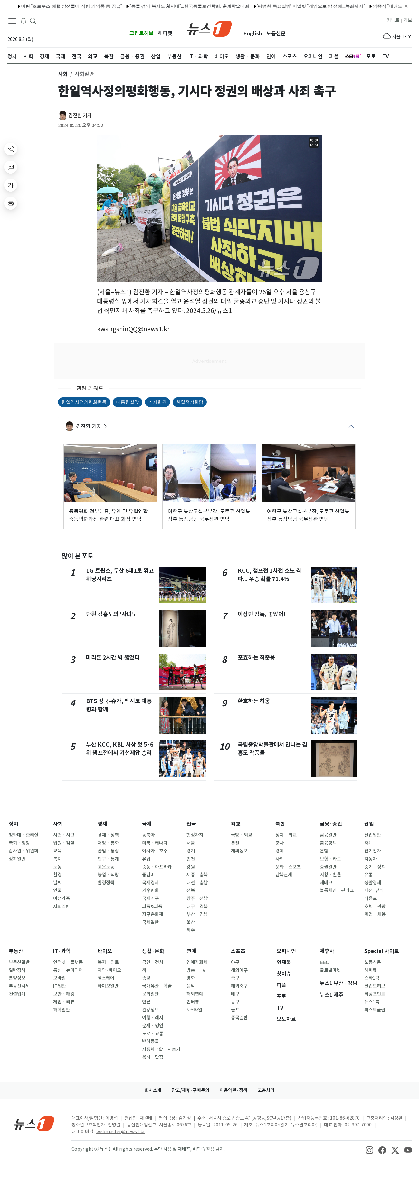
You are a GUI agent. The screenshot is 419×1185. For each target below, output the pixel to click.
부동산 (16, 951)
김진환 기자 (80, 115)
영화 (190, 978)
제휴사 (327, 951)
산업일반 (372, 835)
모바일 (59, 978)
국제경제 (150, 883)
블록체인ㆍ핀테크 (337, 890)
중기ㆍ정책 (375, 867)
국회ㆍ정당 (19, 843)
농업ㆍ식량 (108, 875)
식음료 (370, 898)
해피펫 (165, 33)
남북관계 (283, 875)
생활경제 (372, 883)
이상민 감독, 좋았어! (262, 614)
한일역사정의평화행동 (84, 402)
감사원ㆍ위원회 (23, 851)
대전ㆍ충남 (197, 883)
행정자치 (194, 835)
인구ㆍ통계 (108, 859)
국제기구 (150, 898)
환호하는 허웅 (254, 701)
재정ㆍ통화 (108, 843)
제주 (190, 930)
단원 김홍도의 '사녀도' (112, 614)
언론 (146, 1002)
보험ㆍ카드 (330, 859)
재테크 (326, 883)
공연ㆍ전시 (152, 962)
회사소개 (153, 1090)
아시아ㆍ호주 (154, 851)
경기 (190, 851)
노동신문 (276, 33)
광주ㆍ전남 (197, 898)
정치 (13, 824)
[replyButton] (10, 167)
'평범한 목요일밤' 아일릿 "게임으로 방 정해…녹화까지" (232, 6)
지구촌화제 (152, 914)
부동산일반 (19, 962)
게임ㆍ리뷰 (63, 1002)
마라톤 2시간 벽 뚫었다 (112, 657)
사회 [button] (63, 74)
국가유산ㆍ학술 (157, 986)
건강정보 (150, 1010)
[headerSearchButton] (33, 20)
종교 (146, 978)
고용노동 (106, 867)
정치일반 (17, 859)
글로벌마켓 (330, 970)
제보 (408, 20)
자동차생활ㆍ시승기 (161, 1049)
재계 (368, 843)
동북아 (148, 835)
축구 (235, 978)
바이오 (105, 951)
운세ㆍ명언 (152, 1026)
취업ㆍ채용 (375, 914)
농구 (235, 1002)
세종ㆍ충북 (197, 875)
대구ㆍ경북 (197, 906)
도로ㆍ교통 (152, 1034)
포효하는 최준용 (256, 657)
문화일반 (150, 994)
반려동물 (150, 1041)
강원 (190, 867)
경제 (102, 824)
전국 (191, 824)
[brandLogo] (209, 28)
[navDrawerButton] (12, 21)
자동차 (370, 859)
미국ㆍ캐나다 (154, 843)
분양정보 (17, 978)
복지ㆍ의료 (108, 962)
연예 (191, 951)
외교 (236, 824)
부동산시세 (19, 986)
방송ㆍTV (195, 970)
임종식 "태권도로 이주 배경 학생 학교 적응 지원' (342, 6)
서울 (190, 843)
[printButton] (10, 203)
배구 (235, 994)
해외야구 (239, 970)
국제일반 (150, 922)
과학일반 (61, 1010)
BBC (324, 962)
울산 (190, 922)
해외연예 (194, 994)
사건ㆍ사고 (63, 835)
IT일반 (59, 986)
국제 (147, 824)
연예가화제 (196, 962)
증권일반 (328, 867)
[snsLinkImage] (369, 1149)
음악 (190, 986)
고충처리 (266, 1090)
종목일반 (239, 1017)
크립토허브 (141, 33)
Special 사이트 (381, 951)
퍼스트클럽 (374, 1010)
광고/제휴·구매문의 (190, 1090)
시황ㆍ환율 (330, 875)
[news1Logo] (34, 1123)
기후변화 (150, 890)
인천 (190, 859)
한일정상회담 (189, 402)
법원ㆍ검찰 (63, 843)
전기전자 (372, 851)
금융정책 (328, 843)
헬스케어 (106, 978)
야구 (235, 962)
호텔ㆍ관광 (375, 906)
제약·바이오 (109, 970)
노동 (57, 867)
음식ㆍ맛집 (152, 1057)
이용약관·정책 (233, 1090)
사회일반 (61, 906)
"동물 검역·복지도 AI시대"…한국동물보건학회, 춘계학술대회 (111, 6)
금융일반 (328, 835)
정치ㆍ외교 (286, 835)
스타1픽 (371, 978)
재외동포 (239, 851)
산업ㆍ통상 (108, 851)
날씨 (57, 883)
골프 (235, 1010)
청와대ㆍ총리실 (23, 835)
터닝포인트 (374, 994)
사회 (58, 824)
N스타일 (194, 1010)
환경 (57, 875)
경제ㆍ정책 (108, 835)
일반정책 (17, 970)
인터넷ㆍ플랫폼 (68, 962)
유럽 (146, 859)
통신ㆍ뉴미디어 (68, 970)
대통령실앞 (127, 402)
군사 (279, 843)
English (252, 33)
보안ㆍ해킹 (63, 994)
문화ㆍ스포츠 (288, 867)
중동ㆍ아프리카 (157, 867)
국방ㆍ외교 (241, 835)
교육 (57, 851)
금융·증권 (331, 824)
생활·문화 (153, 951)
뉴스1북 (371, 1002)
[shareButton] (10, 149)
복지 (57, 859)
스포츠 (238, 951)
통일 (235, 843)
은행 (324, 851)
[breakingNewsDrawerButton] (23, 20)
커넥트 (393, 20)
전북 (190, 890)
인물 (57, 890)
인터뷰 (192, 1002)
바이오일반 (108, 986)
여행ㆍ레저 (152, 1017)
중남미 (148, 875)
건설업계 (17, 994)
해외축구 (239, 986)
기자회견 (157, 402)
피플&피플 (152, 906)
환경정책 (106, 883)
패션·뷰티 (374, 890)
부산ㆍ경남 (197, 914)
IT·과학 (62, 951)
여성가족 (61, 898)
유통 (368, 875)
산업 (369, 824)
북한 (280, 824)
